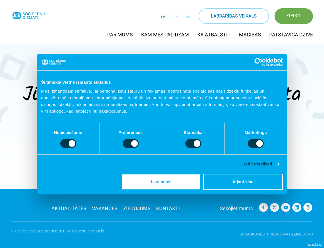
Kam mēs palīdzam (165, 35)
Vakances (105, 208)
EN (175, 17)
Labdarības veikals (234, 16)
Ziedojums (137, 208)
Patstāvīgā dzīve (291, 35)
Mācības (250, 35)
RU (188, 17)
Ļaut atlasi (161, 181)
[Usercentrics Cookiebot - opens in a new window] (258, 62)
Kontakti (168, 208)
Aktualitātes (68, 208)
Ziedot (293, 15)
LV (163, 17)
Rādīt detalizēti (257, 164)
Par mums (120, 35)
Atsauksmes (249, 231)
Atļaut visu (243, 181)
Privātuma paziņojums (290, 231)
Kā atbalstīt (214, 35)
